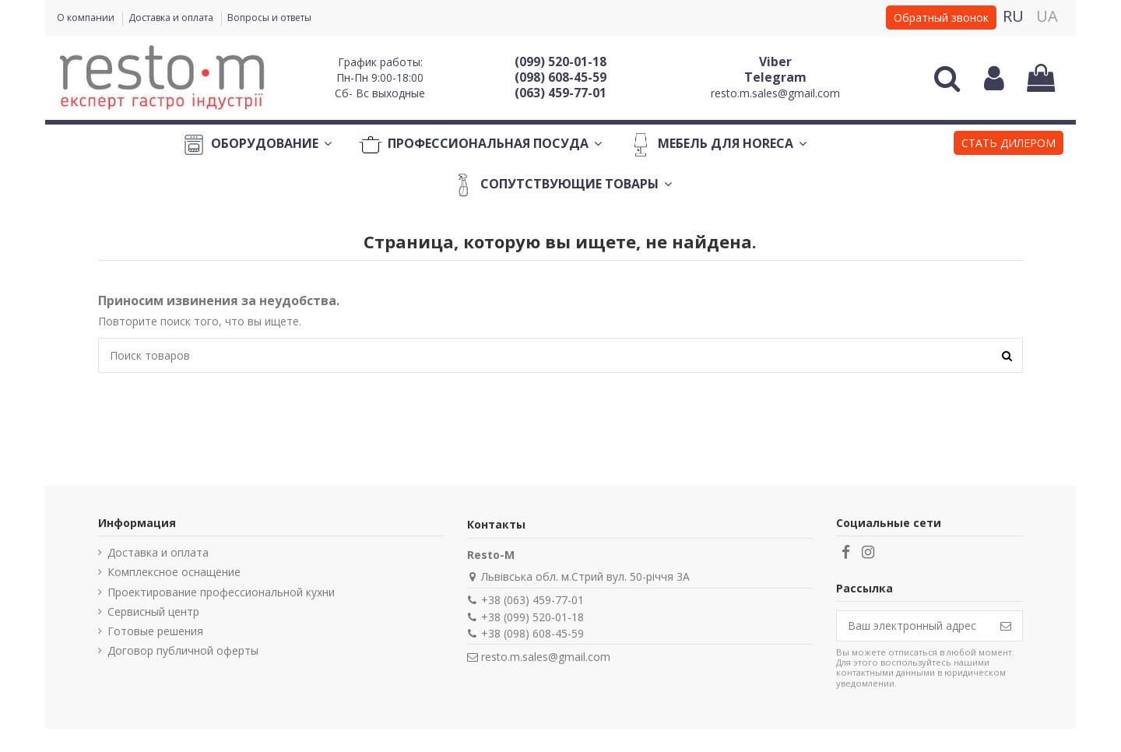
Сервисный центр (153, 611)
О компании (87, 17)
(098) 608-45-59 (560, 77)
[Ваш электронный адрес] (913, 626)
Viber (775, 61)
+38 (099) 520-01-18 (532, 617)
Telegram (775, 77)
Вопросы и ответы (269, 17)
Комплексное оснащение (174, 571)
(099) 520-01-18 (560, 61)
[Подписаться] (1005, 626)
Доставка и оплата (172, 17)
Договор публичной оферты (182, 650)
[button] (1008, 144)
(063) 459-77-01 (560, 92)
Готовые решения (155, 631)
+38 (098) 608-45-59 (532, 633)
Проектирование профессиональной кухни (221, 592)
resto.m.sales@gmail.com (775, 93)
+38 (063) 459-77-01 (532, 599)
